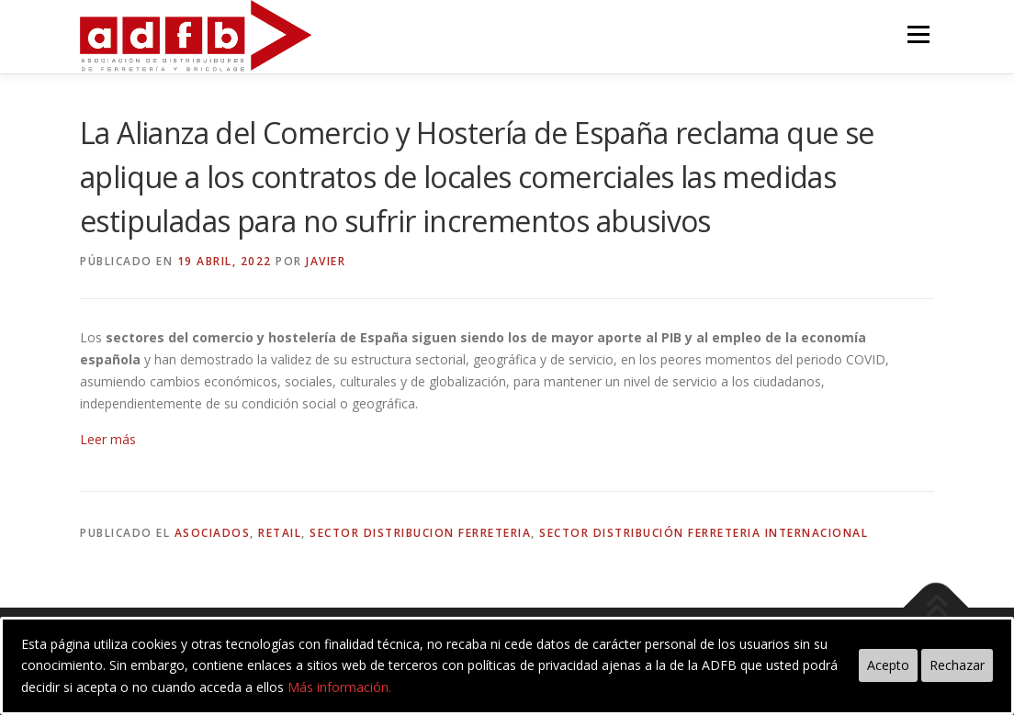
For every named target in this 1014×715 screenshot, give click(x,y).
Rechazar (957, 665)
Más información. (339, 687)
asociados (213, 533)
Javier (325, 261)
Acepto (888, 665)
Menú (918, 34)
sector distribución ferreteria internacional (703, 533)
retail (279, 533)
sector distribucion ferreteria (420, 533)
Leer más (108, 439)
